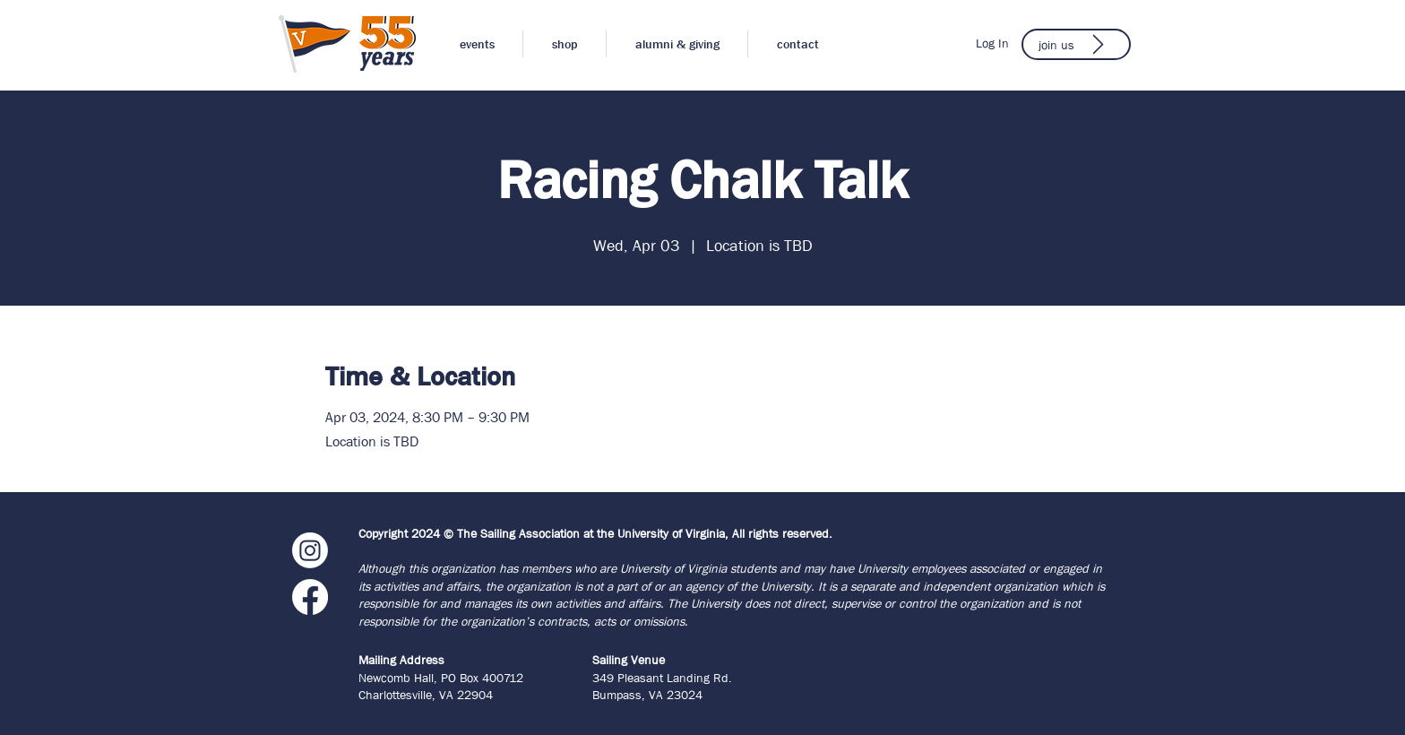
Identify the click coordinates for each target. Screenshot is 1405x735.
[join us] (1076, 44)
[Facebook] (310, 597)
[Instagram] (310, 550)
